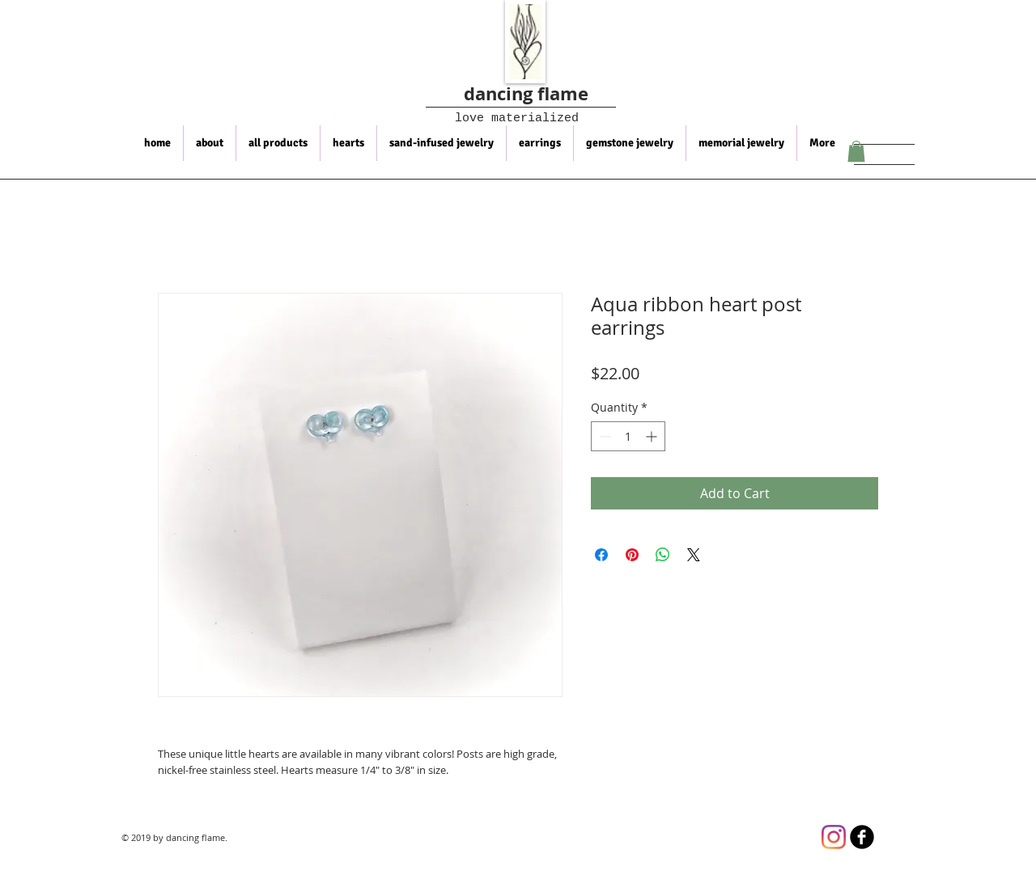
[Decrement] (603, 436)
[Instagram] (834, 837)
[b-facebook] (862, 837)
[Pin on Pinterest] (632, 554)
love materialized (506, 118)
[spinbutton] (628, 436)
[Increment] (653, 436)
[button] (856, 151)
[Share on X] (693, 554)
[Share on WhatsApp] (663, 554)
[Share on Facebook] (601, 554)
